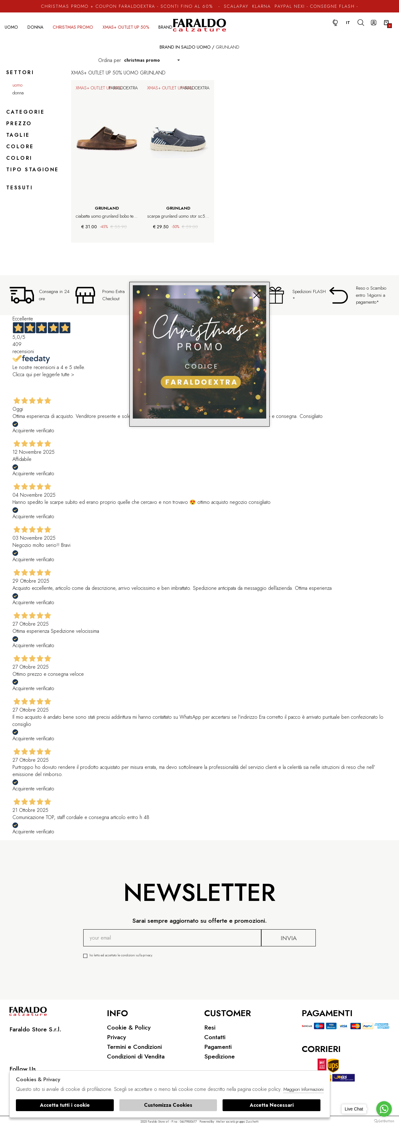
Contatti (214, 1037)
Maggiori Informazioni (303, 1089)
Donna (35, 27)
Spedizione (219, 1056)
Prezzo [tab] (19, 123)
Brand (165, 27)
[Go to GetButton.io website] (384, 1121)
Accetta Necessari (272, 1105)
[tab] (33, 179)
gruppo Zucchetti (247, 1121)
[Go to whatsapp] (384, 1109)
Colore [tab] (20, 146)
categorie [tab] (25, 112)
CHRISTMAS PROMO (73, 27)
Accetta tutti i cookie (65, 1105)
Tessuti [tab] (19, 187)
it (348, 23)
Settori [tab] (20, 72)
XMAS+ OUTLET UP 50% (126, 27)
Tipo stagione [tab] (32, 169)
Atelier (220, 1121)
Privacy (116, 1037)
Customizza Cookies (168, 1105)
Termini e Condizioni (134, 1046)
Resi (209, 1027)
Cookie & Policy (129, 1027)
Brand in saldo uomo (185, 47)
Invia (289, 938)
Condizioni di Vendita (136, 1056)
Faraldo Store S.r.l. (35, 1029)
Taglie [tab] (18, 135)
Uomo (11, 27)
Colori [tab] (19, 158)
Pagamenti (218, 1046)
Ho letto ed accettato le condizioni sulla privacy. (174, 955)
